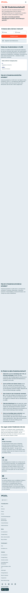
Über (2, 506)
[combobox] (4, 500)
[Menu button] (26, 2)
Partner (2, 513)
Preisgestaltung (4, 534)
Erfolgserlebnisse (4, 572)
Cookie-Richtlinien (4, 522)
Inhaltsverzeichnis (4, 525)
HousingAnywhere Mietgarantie (4, 563)
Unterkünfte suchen (14, 36)
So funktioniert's (4, 531)
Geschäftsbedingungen (5, 516)
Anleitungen (3, 570)
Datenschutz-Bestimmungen (4, 520)
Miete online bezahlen (5, 536)
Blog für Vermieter (4, 575)
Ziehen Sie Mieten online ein (6, 567)
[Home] (4, 2)
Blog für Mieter (4, 539)
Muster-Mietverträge (5, 580)
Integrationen (3, 577)
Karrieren (3, 508)
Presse (2, 511)
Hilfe (2, 545)
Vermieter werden (4, 559)
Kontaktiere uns (4, 548)
